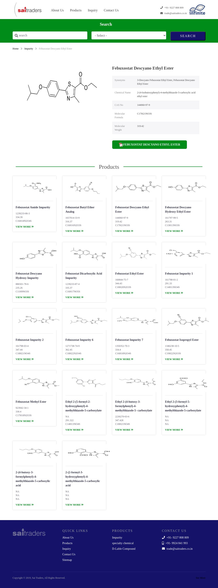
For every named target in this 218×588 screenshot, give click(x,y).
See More (200, 577)
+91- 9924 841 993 (175, 543)
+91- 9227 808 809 (175, 537)
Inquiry (92, 10)
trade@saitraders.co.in (177, 548)
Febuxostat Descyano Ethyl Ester (149, 145)
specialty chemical (123, 543)
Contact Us (111, 10)
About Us (57, 10)
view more (25, 226)
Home (16, 48)
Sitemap (67, 559)
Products (76, 10)
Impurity (28, 48)
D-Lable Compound (123, 548)
